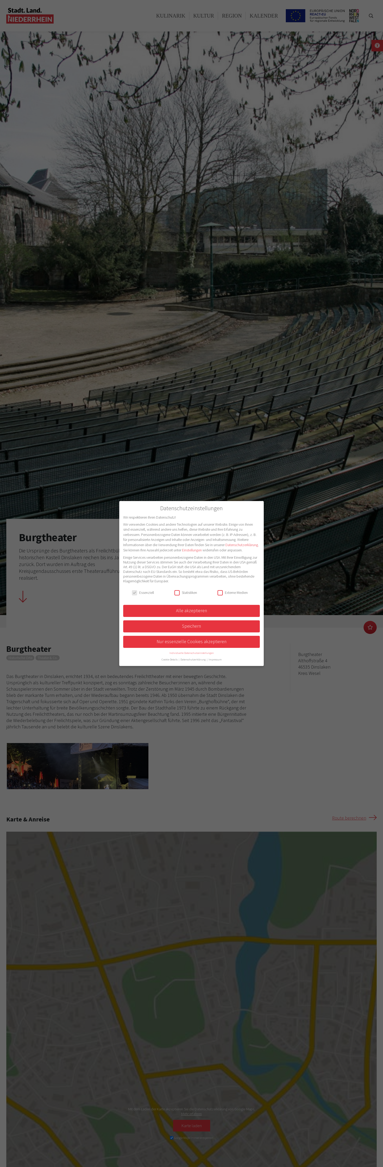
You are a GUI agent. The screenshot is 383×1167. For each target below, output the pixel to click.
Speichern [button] (191, 626)
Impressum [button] (215, 659)
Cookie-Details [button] (170, 659)
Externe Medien (233, 592)
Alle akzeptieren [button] (191, 611)
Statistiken (185, 592)
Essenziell (143, 592)
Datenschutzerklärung (241, 544)
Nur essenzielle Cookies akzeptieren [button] (191, 641)
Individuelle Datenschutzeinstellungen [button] (191, 653)
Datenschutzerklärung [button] (193, 659)
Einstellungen (192, 550)
